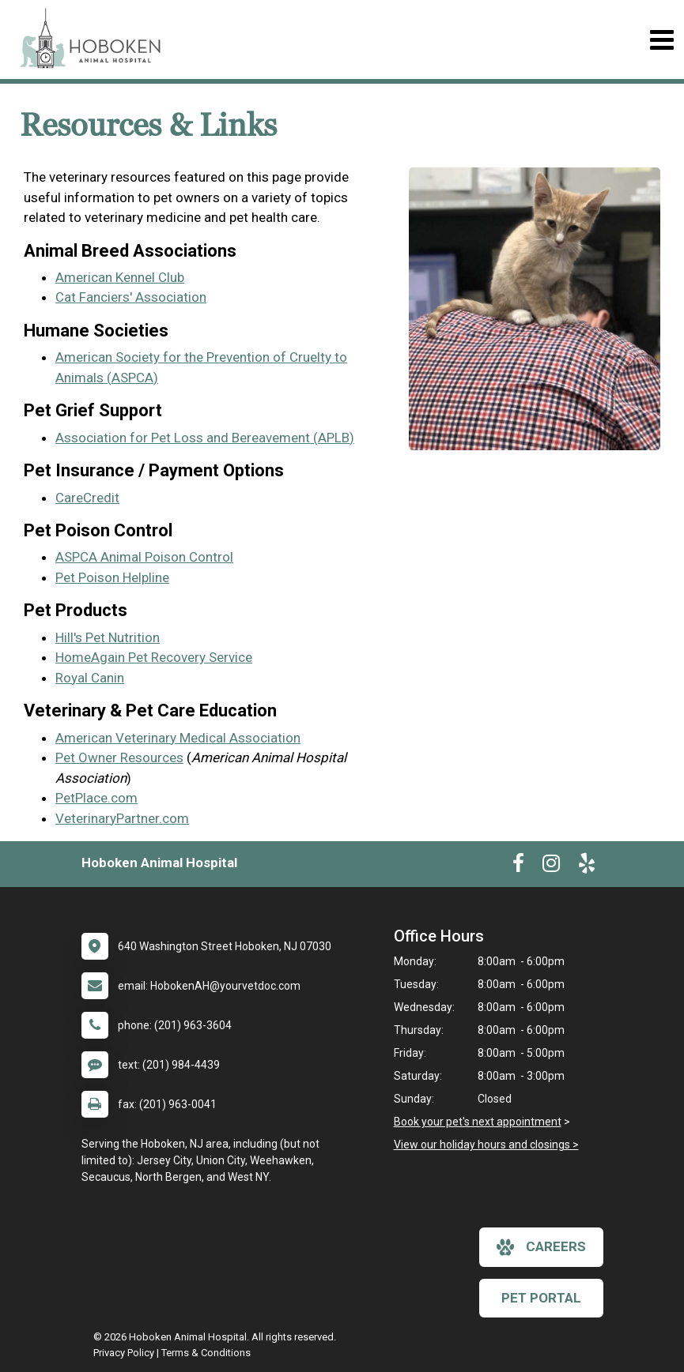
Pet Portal (541, 1298)
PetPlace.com (96, 798)
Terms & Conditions (206, 1353)
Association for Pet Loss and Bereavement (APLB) (204, 437)
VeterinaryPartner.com (122, 818)
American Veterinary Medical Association (177, 738)
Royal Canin (89, 678)
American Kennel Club (119, 277)
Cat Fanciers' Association (130, 297)
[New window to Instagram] (551, 866)
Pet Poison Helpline (112, 577)
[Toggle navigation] (661, 40)
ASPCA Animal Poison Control (144, 557)
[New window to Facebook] (518, 866)
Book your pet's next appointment (477, 1121)
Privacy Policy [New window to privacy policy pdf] (123, 1353)
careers (541, 1247)
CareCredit (87, 498)
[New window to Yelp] (586, 866)
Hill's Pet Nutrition (107, 637)
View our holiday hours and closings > (486, 1144)
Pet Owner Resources (119, 757)
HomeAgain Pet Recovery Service (153, 657)
